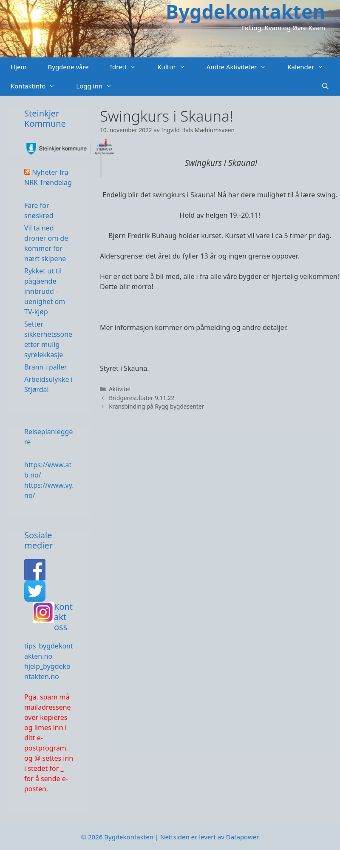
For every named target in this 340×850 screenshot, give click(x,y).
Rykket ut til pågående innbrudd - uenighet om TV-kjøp (44, 291)
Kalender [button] (310, 67)
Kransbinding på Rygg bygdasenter (156, 406)
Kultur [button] (176, 67)
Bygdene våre (68, 67)
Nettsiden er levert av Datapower (209, 837)
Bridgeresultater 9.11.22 (141, 398)
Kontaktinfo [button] (38, 86)
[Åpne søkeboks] (325, 86)
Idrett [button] (128, 67)
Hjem (18, 67)
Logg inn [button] (99, 86)
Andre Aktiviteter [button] (242, 67)
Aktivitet (120, 389)
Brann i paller (45, 367)
